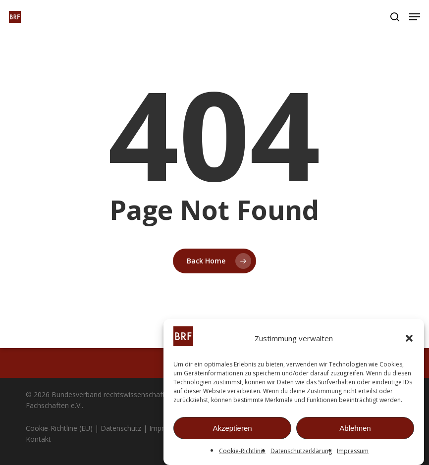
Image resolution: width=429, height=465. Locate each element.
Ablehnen (355, 428)
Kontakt (38, 439)
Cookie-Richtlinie (242, 451)
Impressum (353, 451)
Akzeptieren (232, 428)
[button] (409, 338)
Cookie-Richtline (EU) (59, 428)
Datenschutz (121, 428)
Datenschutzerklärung (301, 451)
